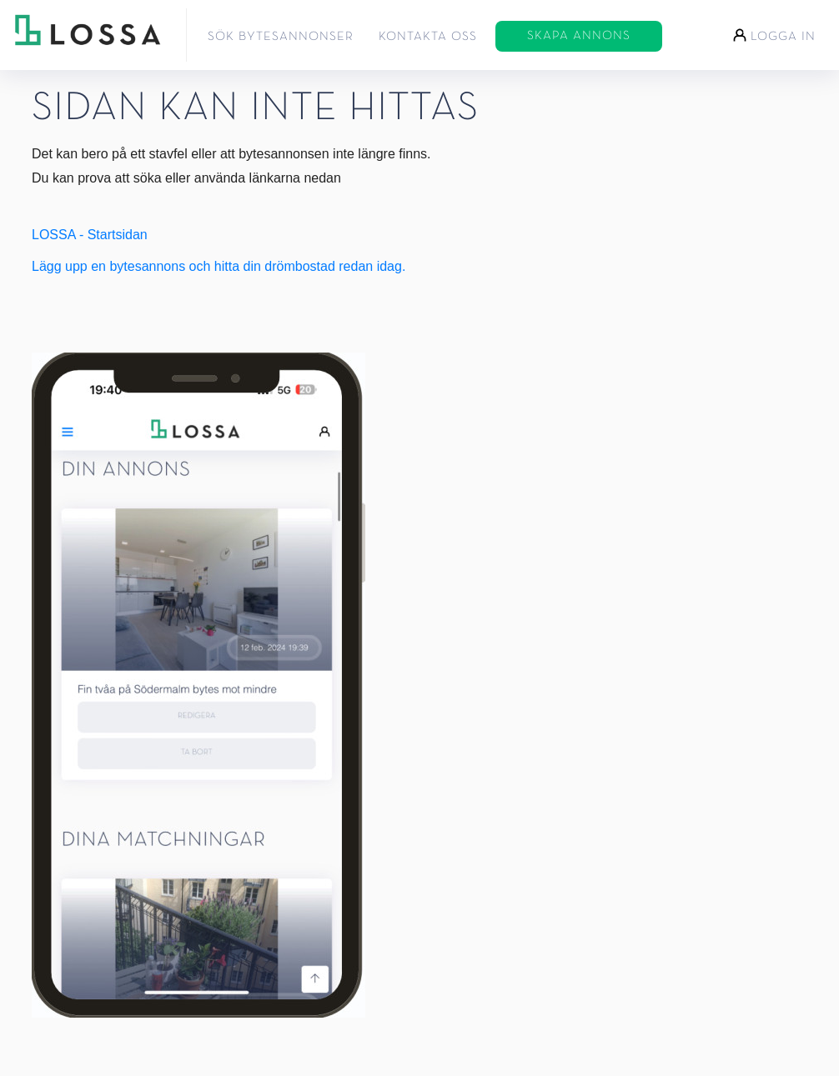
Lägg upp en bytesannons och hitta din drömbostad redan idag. (218, 266)
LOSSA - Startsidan (90, 235)
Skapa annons (579, 36)
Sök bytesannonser (281, 37)
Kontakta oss (428, 37)
